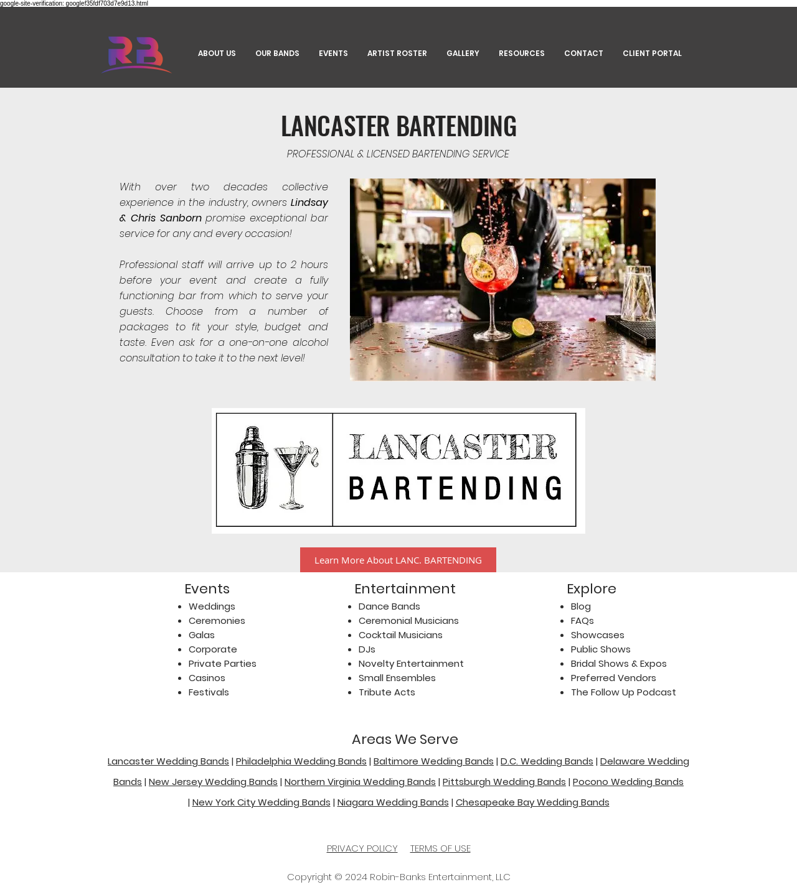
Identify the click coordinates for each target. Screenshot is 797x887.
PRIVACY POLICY (362, 848)
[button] (521, 53)
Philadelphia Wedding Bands (301, 761)
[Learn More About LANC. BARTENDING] (398, 559)
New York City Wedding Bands (261, 802)
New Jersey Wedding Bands (213, 781)
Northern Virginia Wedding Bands (360, 781)
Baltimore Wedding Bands (434, 761)
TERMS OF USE (440, 848)
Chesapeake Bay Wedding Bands (533, 802)
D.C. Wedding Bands (547, 761)
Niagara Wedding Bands (393, 802)
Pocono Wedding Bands (628, 781)
